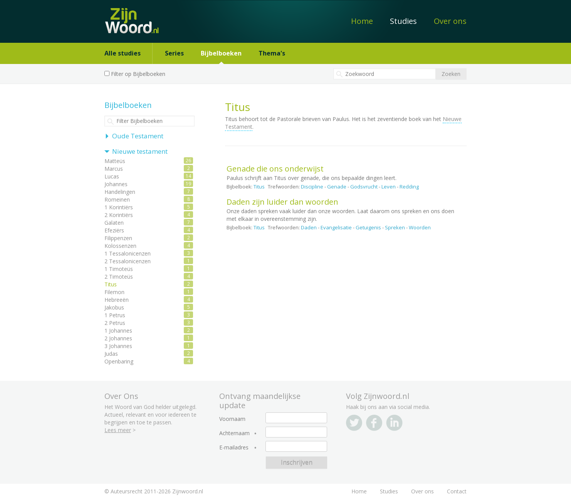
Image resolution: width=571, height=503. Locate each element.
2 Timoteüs (118, 276)
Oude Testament (137, 135)
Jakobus (114, 307)
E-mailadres (234, 447)
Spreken (395, 227)
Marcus (113, 168)
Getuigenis (368, 227)
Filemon (114, 292)
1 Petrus (114, 315)
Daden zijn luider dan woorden (282, 202)
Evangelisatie (336, 227)
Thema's (272, 53)
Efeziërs (114, 230)
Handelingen (119, 191)
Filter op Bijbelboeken (138, 73)
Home (362, 21)
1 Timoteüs (118, 269)
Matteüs (114, 161)
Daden (309, 227)
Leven (388, 186)
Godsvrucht (364, 186)
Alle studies (122, 53)
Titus (259, 186)
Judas (111, 353)
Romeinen (117, 199)
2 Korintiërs (118, 215)
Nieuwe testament (140, 151)
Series (174, 53)
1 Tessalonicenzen (127, 253)
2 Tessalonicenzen (127, 261)
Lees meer (117, 430)
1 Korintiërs (118, 207)
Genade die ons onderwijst (275, 168)
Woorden (420, 227)
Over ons (450, 21)
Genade (336, 186)
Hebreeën (116, 299)
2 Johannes (118, 338)
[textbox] (384, 73)
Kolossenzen (120, 245)
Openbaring (118, 361)
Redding (409, 186)
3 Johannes (118, 346)
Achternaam (234, 433)
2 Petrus (114, 322)
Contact (457, 491)
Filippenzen (118, 238)
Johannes (116, 184)
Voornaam (232, 419)
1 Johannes (118, 330)
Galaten (114, 222)
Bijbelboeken (221, 53)
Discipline (312, 186)
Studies (403, 21)
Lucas (111, 176)
